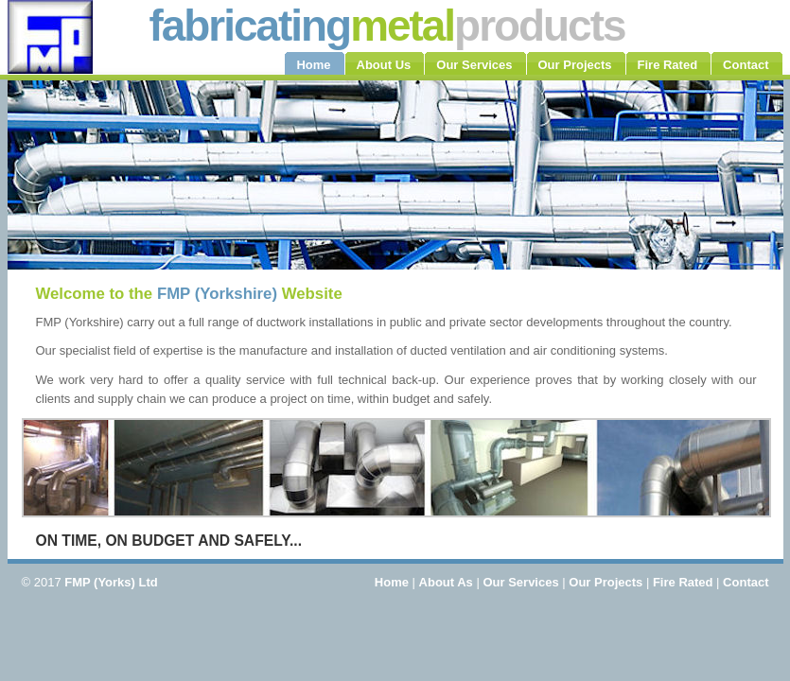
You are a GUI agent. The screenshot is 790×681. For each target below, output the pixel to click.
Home (392, 582)
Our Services (520, 582)
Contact (745, 582)
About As (446, 582)
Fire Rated (683, 582)
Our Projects (605, 582)
